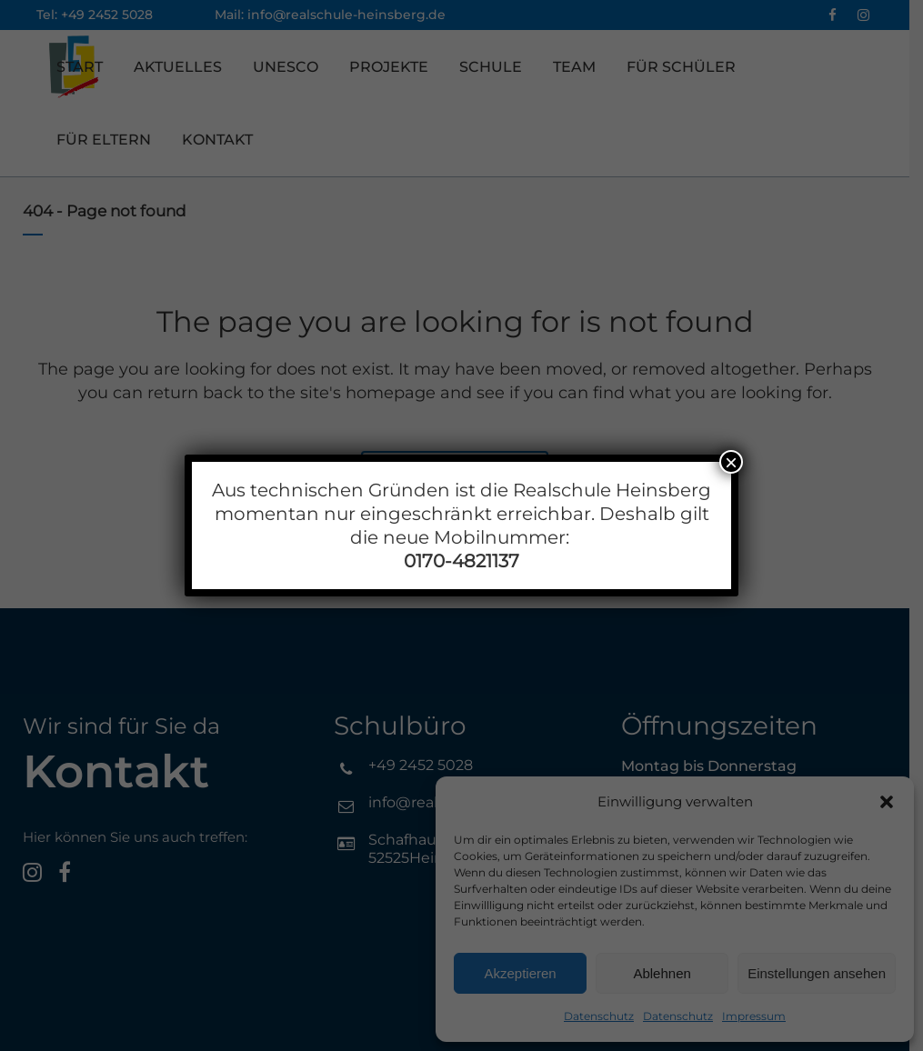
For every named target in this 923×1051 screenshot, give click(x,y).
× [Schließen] (731, 462)
